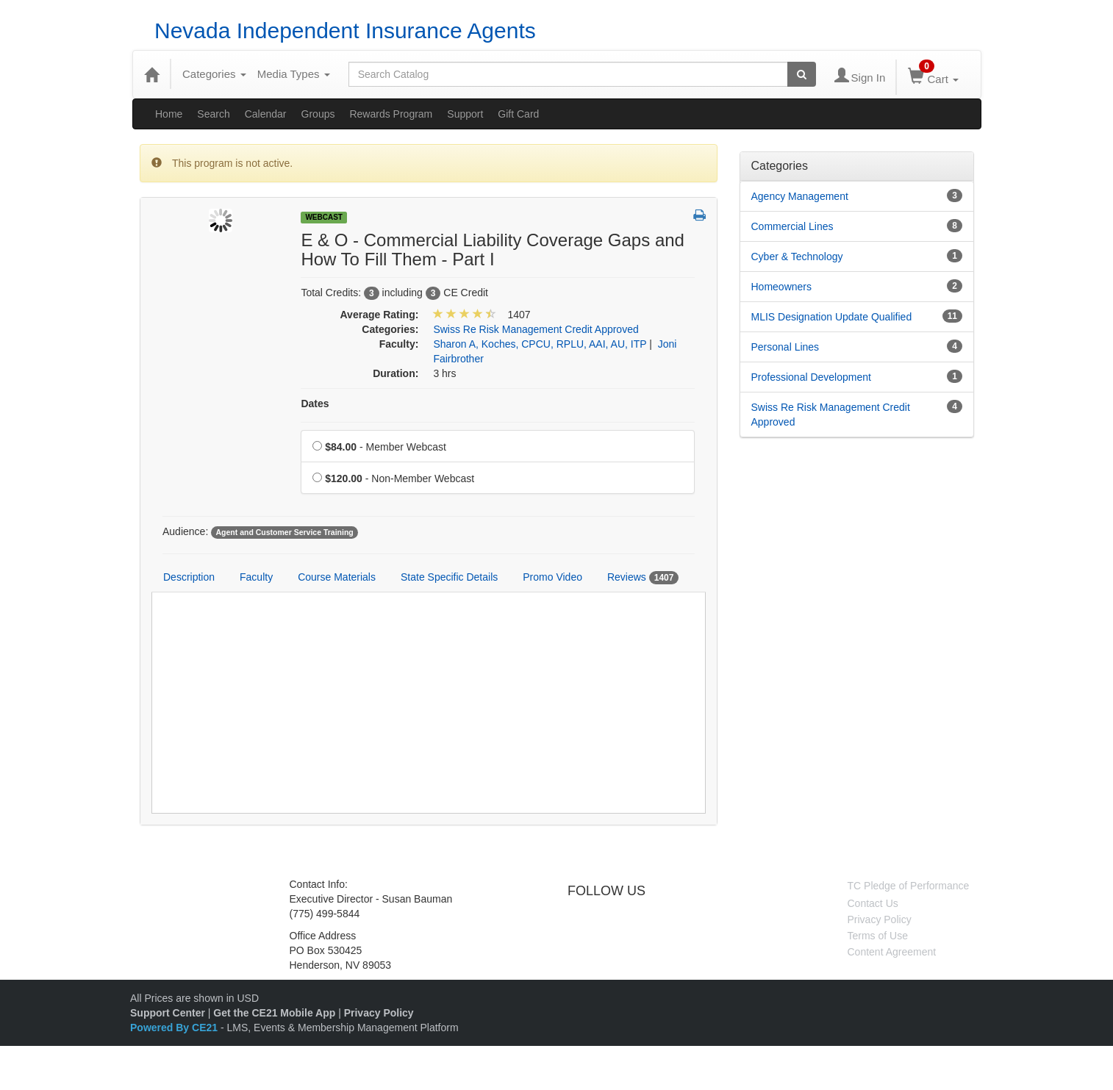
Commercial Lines (792, 226)
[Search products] (801, 74)
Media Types (293, 74)
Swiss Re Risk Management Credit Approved (830, 414)
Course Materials (337, 577)
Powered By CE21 (175, 1027)
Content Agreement (892, 952)
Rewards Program (390, 114)
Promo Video (552, 577)
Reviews (643, 577)
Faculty (256, 577)
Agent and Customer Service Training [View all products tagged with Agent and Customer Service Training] (284, 532)
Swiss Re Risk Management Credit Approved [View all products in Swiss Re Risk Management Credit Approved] (535, 329)
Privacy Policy (880, 919)
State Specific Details (449, 577)
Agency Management (799, 196)
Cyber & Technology (797, 256)
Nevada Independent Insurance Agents (345, 30)
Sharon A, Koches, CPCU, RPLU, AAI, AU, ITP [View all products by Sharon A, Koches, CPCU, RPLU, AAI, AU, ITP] (539, 344)
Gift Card (518, 114)
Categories (214, 74)
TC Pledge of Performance (909, 886)
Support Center (167, 1013)
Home (168, 114)
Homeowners (781, 287)
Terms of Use (878, 936)
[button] (699, 216)
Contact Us (873, 903)
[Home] (151, 74)
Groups (318, 114)
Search (213, 114)
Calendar (266, 114)
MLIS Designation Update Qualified (831, 317)
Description (189, 577)
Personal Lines (785, 347)
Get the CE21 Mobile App (274, 1013)
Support (465, 114)
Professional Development (811, 377)
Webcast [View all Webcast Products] (324, 217)
